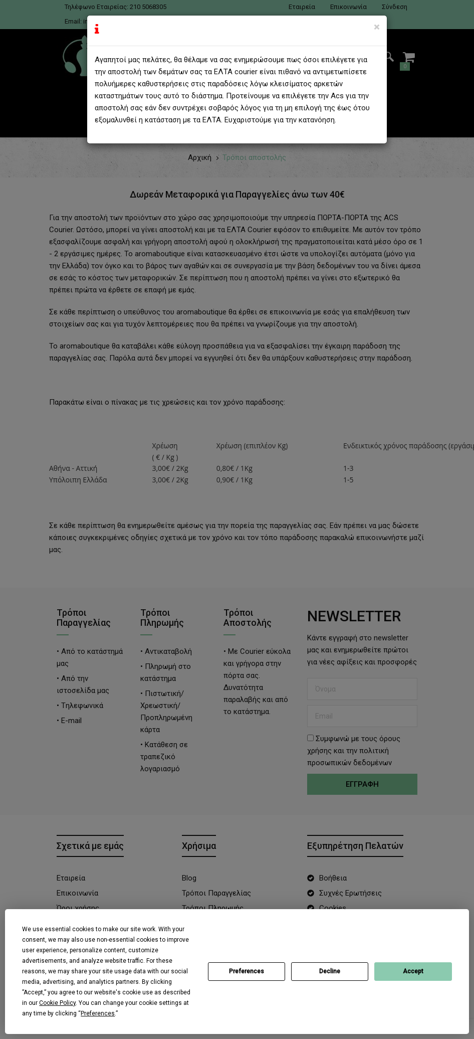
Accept (413, 971)
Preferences (246, 971)
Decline (329, 971)
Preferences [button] (98, 1013)
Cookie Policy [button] (57, 1002)
